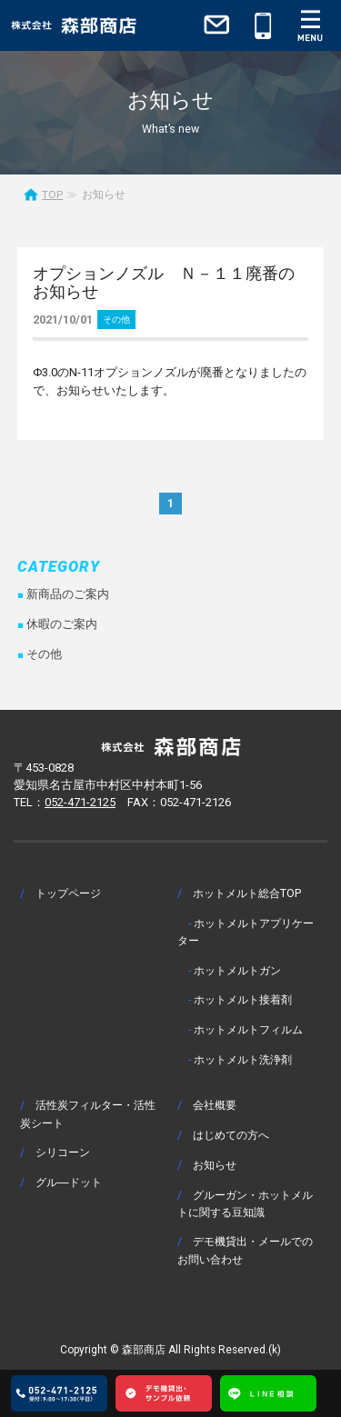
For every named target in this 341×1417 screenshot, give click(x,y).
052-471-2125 (80, 802)
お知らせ (214, 1165)
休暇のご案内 (61, 624)
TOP (52, 194)
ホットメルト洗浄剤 (243, 1059)
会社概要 (214, 1105)
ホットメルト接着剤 (243, 999)
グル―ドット (68, 1182)
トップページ (68, 893)
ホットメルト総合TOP (247, 893)
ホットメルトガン (237, 970)
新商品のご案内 (67, 594)
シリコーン (62, 1152)
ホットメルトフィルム (248, 1029)
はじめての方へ (231, 1135)
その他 (116, 319)
